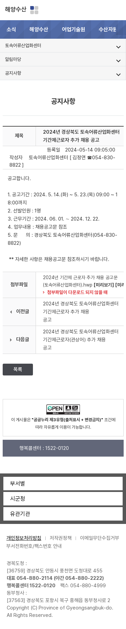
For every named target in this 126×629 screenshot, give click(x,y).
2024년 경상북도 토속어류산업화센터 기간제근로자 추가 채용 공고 (81, 312)
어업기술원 (73, 29)
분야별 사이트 (34, 10)
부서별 (17, 483)
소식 (11, 29)
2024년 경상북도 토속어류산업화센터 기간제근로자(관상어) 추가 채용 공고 (81, 340)
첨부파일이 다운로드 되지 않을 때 (77, 292)
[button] (121, 29)
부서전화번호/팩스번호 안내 (34, 546)
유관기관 (20, 513)
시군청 (17, 498)
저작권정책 (61, 538)
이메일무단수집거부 (99, 538)
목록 (17, 369)
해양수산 (16, 9)
